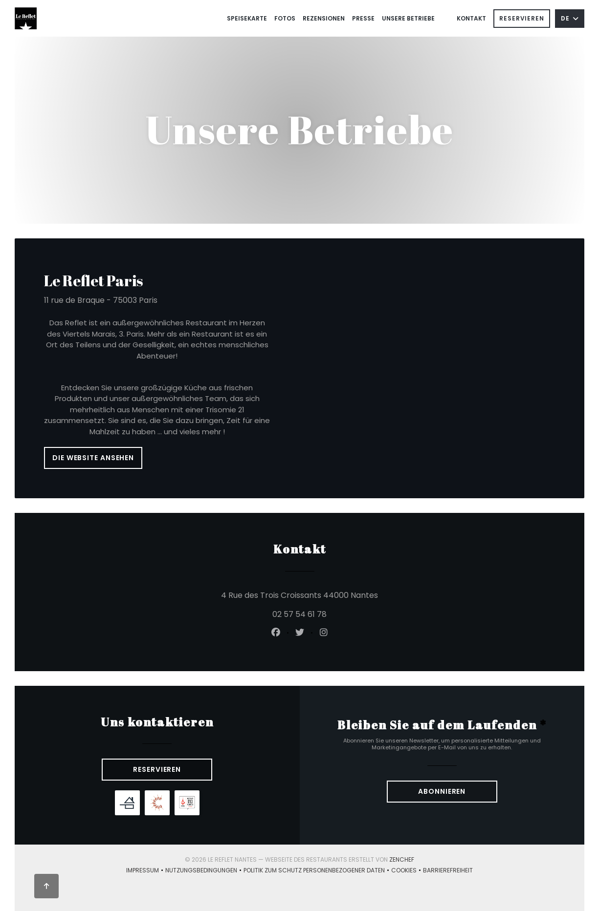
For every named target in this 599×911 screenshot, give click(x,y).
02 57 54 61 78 (299, 614)
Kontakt (471, 18)
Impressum (145, 871)
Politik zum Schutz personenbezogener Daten (317, 871)
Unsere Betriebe (408, 18)
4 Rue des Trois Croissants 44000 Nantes (353, 594)
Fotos (284, 18)
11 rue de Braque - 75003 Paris (100, 300)
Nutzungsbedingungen (204, 871)
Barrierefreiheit (448, 871)
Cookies (407, 871)
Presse (363, 18)
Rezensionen (324, 18)
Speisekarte (247, 18)
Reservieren (521, 18)
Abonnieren (442, 791)
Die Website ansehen (93, 458)
